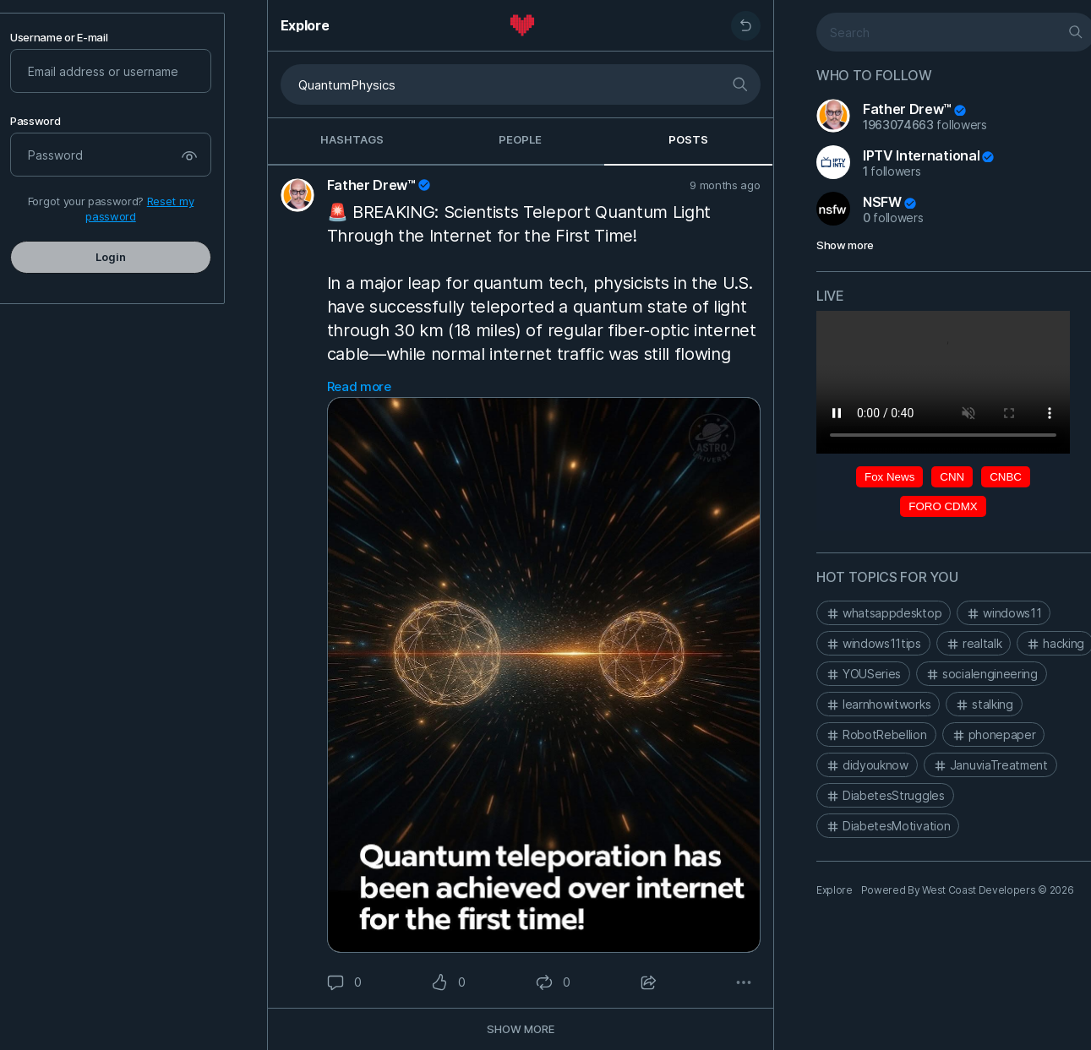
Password (35, 121)
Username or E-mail (58, 37)
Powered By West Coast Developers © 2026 (966, 890)
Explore (305, 25)
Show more (845, 245)
